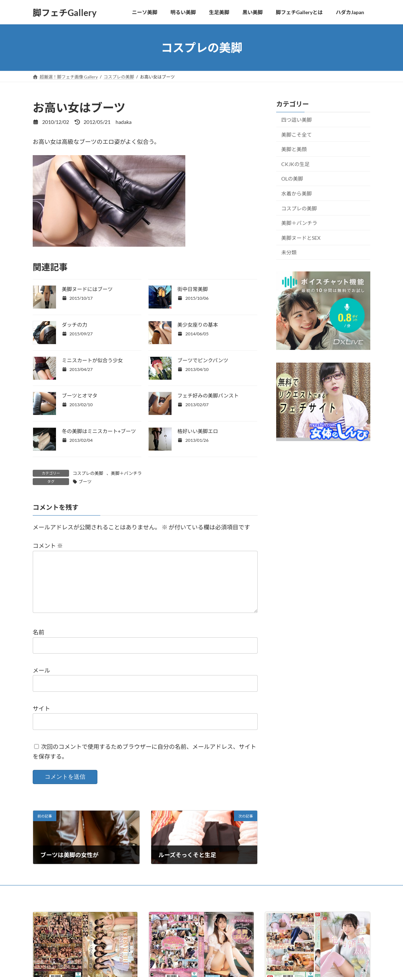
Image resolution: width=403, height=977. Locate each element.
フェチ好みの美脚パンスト (208, 395)
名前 (38, 644)
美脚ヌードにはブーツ (87, 289)
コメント (48, 545)
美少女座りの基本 (197, 325)
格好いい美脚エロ (197, 431)
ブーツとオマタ (79, 395)
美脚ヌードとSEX (301, 238)
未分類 (289, 253)
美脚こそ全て (296, 135)
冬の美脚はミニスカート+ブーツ (99, 431)
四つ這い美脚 (296, 120)
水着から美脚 (296, 193)
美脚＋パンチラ (126, 473)
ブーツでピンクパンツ (202, 360)
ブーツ (85, 481)
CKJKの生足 (295, 164)
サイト (41, 719)
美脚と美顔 (294, 149)
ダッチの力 (74, 325)
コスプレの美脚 (88, 473)
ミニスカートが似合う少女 (92, 360)
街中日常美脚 (192, 289)
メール (41, 681)
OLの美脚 (292, 179)
